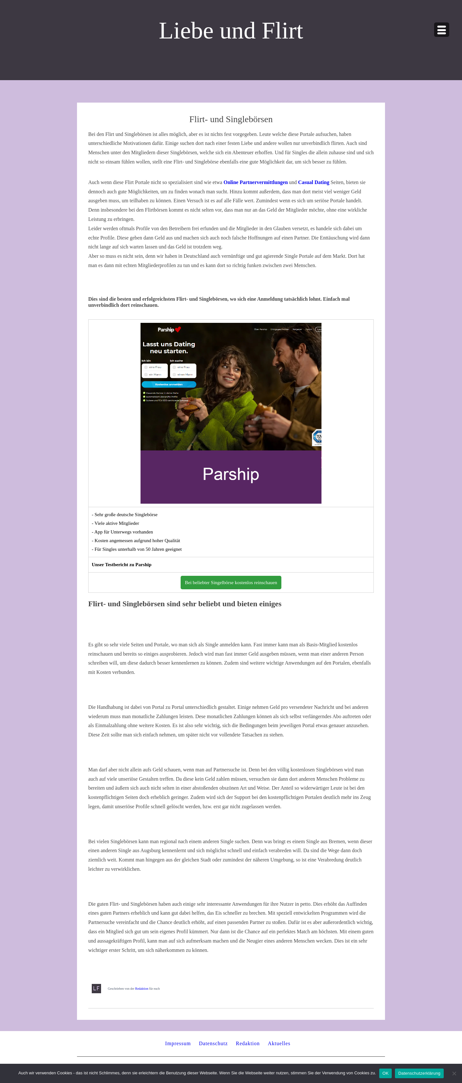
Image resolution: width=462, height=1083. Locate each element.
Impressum (178, 1043)
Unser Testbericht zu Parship (121, 564)
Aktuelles (279, 1043)
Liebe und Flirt (231, 30)
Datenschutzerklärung (419, 1073)
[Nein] (454, 1073)
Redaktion (141, 988)
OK (385, 1073)
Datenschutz (213, 1043)
